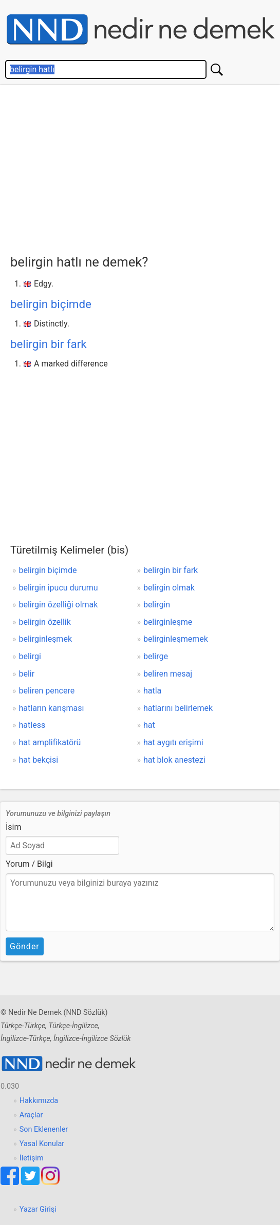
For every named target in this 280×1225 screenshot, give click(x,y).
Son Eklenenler (44, 1129)
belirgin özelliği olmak (58, 604)
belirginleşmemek (175, 639)
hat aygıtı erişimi (173, 742)
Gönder (25, 946)
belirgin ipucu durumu (58, 588)
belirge (155, 656)
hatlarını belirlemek (178, 708)
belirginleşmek (45, 639)
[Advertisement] (145, 167)
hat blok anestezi (174, 760)
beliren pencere (47, 691)
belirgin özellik (45, 622)
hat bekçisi (39, 760)
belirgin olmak (169, 588)
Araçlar (31, 1115)
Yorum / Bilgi (29, 864)
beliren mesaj (167, 674)
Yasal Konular (42, 1143)
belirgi (30, 656)
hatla (152, 691)
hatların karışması (51, 708)
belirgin (156, 604)
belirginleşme (167, 622)
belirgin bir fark (48, 344)
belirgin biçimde (50, 304)
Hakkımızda (39, 1100)
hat (149, 725)
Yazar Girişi (38, 1209)
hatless (32, 725)
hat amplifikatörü (50, 742)
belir (27, 674)
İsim (14, 827)
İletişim (32, 1158)
